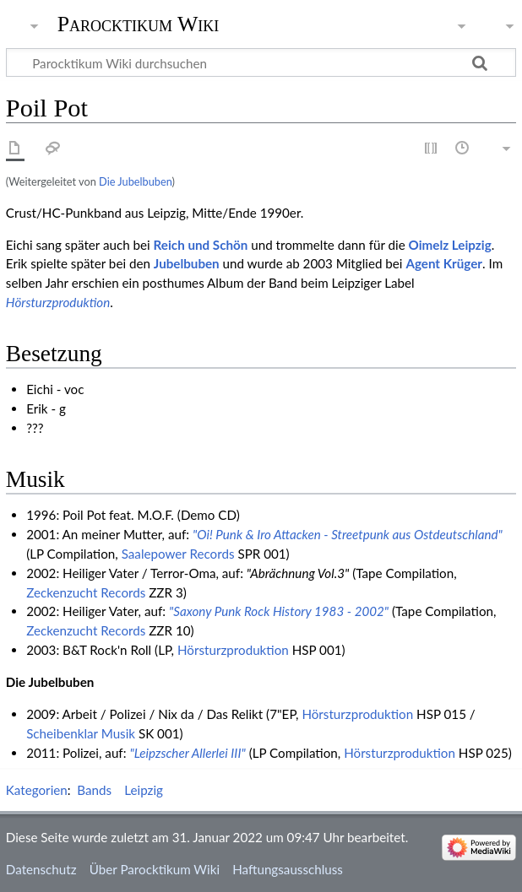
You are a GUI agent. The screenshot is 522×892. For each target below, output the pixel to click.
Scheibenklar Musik (80, 733)
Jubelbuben (187, 263)
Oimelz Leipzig (450, 244)
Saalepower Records (178, 553)
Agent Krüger (443, 263)
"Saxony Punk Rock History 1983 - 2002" (279, 611)
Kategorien (37, 789)
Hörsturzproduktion (58, 302)
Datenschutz (41, 869)
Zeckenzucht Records (85, 592)
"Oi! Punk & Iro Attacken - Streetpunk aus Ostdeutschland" (348, 534)
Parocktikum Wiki (138, 23)
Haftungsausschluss (287, 869)
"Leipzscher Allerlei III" (187, 752)
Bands (94, 789)
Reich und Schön (201, 244)
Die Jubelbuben (135, 181)
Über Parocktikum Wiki (155, 869)
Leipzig (143, 789)
